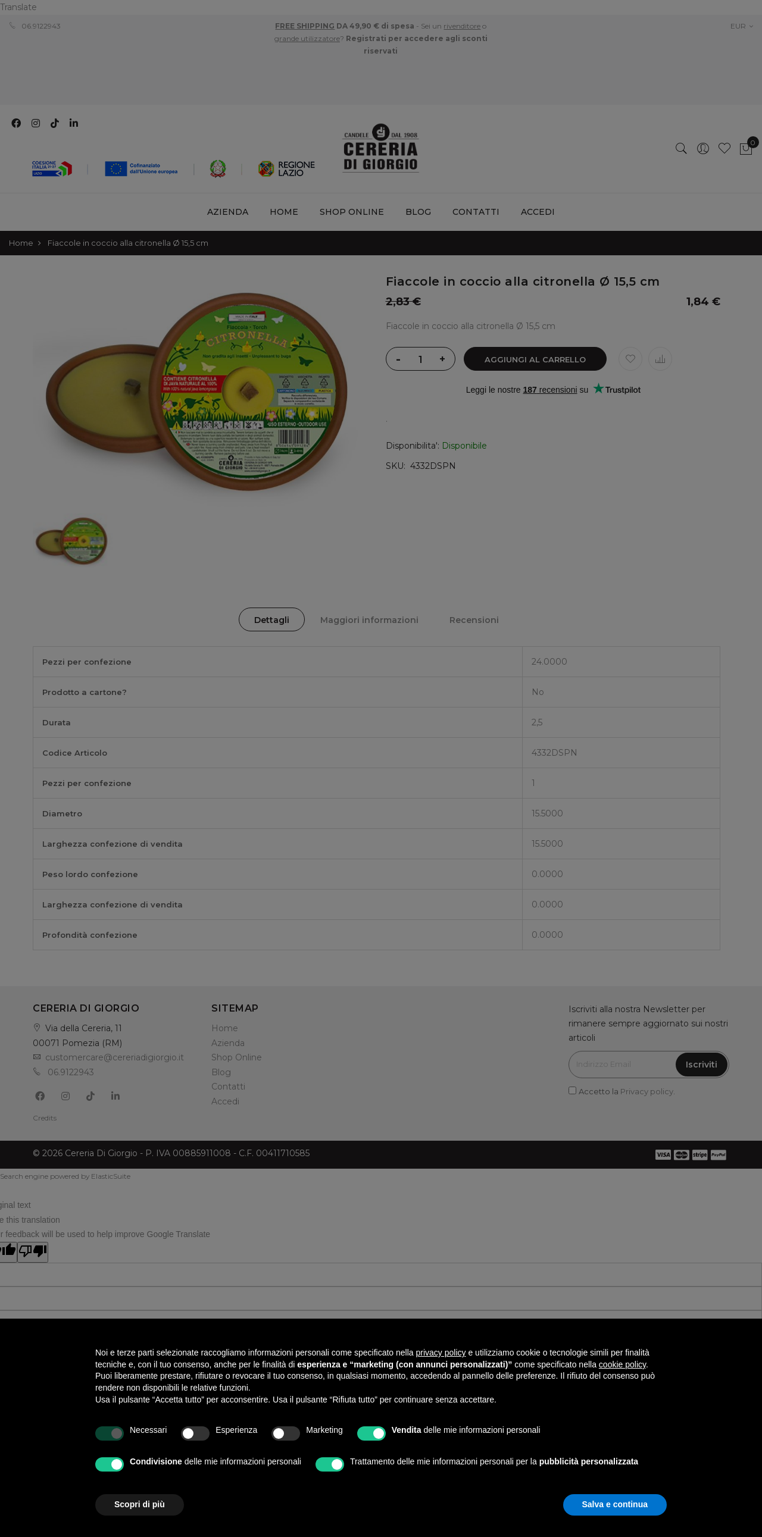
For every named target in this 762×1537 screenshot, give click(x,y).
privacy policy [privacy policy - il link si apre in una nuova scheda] (441, 1352)
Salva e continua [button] (615, 1504)
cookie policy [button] (622, 1364)
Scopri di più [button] (139, 1504)
